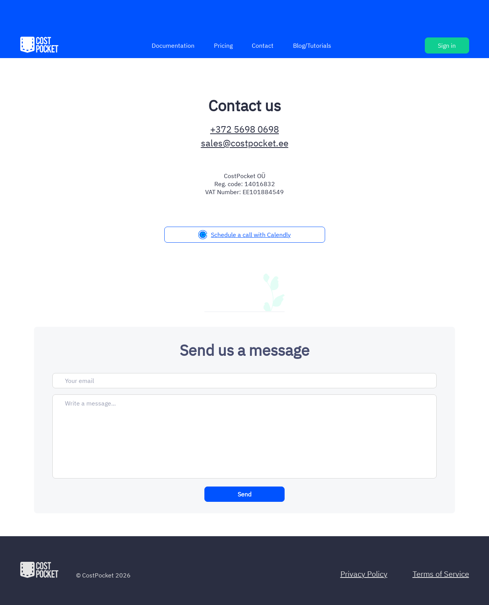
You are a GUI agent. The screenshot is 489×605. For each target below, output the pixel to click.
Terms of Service (441, 574)
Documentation (173, 45)
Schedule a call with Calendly (244, 234)
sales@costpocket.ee (244, 143)
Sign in (447, 45)
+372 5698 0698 (244, 129)
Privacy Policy (363, 574)
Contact (263, 45)
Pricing (223, 45)
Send (244, 494)
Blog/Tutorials (312, 45)
